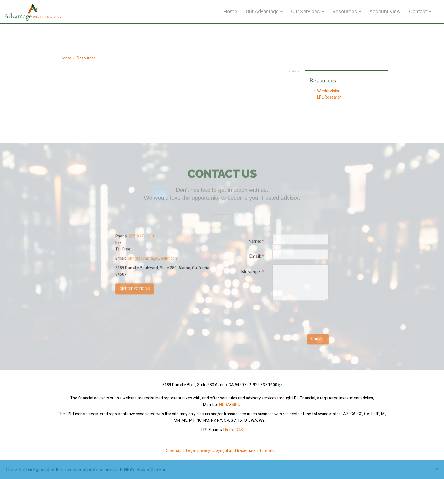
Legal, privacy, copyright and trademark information (232, 450)
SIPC (236, 404)
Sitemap (174, 450)
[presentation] (315, 318)
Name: (256, 243)
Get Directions (134, 290)
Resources (344, 11)
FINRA (224, 404)
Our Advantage (262, 11)
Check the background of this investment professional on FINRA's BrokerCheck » (85, 469)
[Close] (436, 469)
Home (230, 11)
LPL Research (329, 97)
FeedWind (294, 71)
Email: (256, 258)
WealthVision (328, 91)
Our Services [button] (307, 11)
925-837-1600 (141, 237)
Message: (252, 273)
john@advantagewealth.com (152, 260)
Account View (385, 11)
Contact (418, 11)
